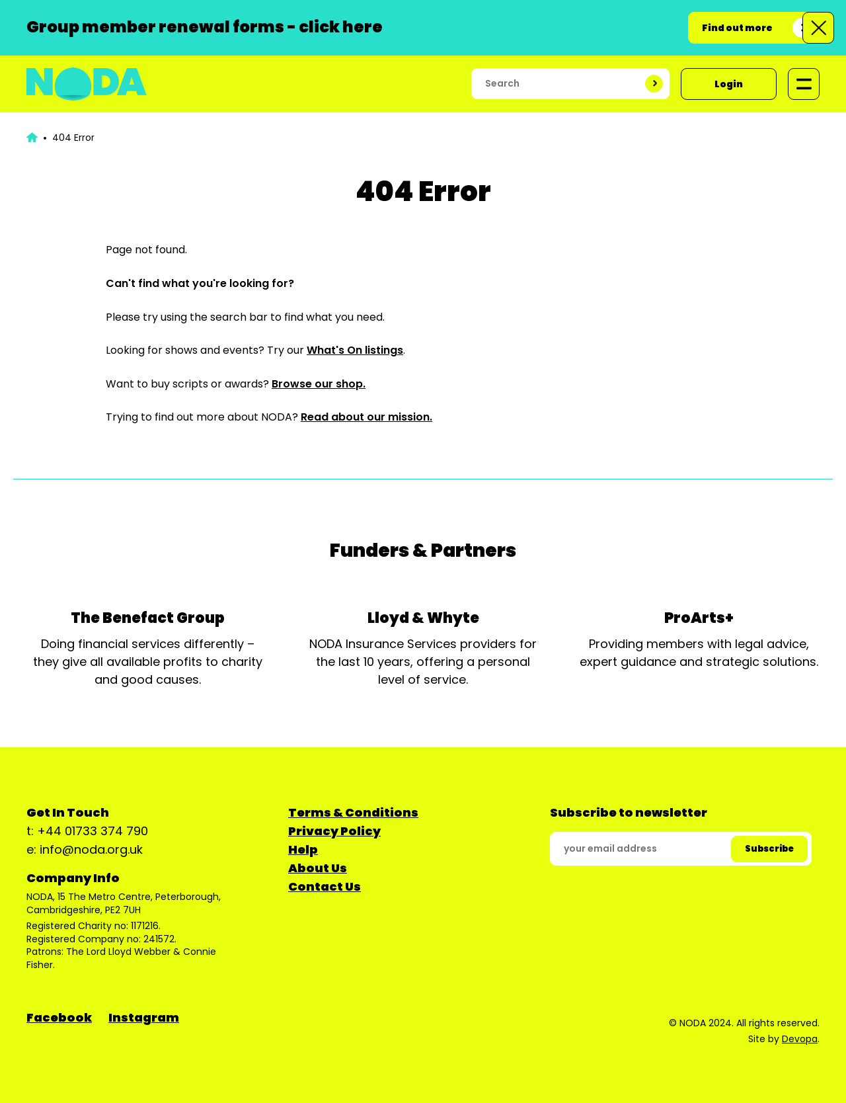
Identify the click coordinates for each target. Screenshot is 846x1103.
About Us (317, 868)
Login (728, 84)
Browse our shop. (318, 383)
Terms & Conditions (353, 812)
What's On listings (355, 350)
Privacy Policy (334, 831)
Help (303, 849)
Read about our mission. (366, 417)
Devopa (800, 1038)
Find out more (737, 27)
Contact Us (324, 886)
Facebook (59, 1017)
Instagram (143, 1017)
